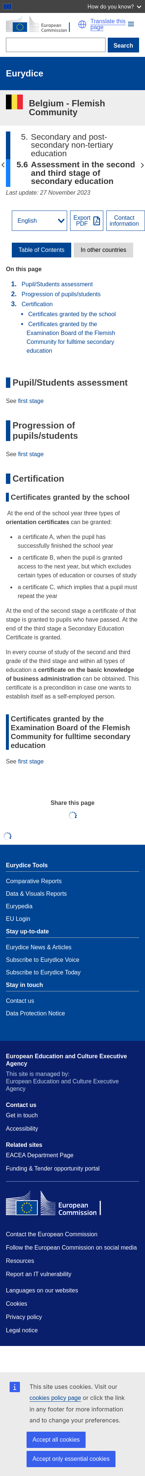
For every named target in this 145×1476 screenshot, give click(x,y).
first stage (31, 401)
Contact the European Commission (51, 1234)
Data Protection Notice (35, 1013)
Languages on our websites (42, 1290)
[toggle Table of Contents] (41, 250)
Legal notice (22, 1330)
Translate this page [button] (107, 24)
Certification (36, 304)
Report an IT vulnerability (39, 1274)
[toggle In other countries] (103, 250)
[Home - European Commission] (42, 24)
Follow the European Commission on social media (71, 1247)
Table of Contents (41, 250)
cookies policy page (55, 1398)
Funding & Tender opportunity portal (53, 1168)
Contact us (20, 1001)
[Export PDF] (86, 221)
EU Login (18, 919)
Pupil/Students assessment (57, 284)
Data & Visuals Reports (36, 894)
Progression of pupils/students (60, 294)
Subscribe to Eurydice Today (43, 972)
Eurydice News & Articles (39, 947)
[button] (131, 24)
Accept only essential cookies (71, 1459)
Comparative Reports (34, 881)
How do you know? (114, 6)
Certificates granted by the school (71, 314)
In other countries (104, 250)
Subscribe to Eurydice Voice (42, 960)
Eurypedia (19, 906)
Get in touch (22, 1115)
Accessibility (22, 1128)
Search (123, 45)
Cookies (16, 1304)
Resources (20, 1261)
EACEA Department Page (39, 1155)
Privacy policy (24, 1317)
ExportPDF (81, 221)
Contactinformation (124, 221)
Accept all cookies (56, 1439)
